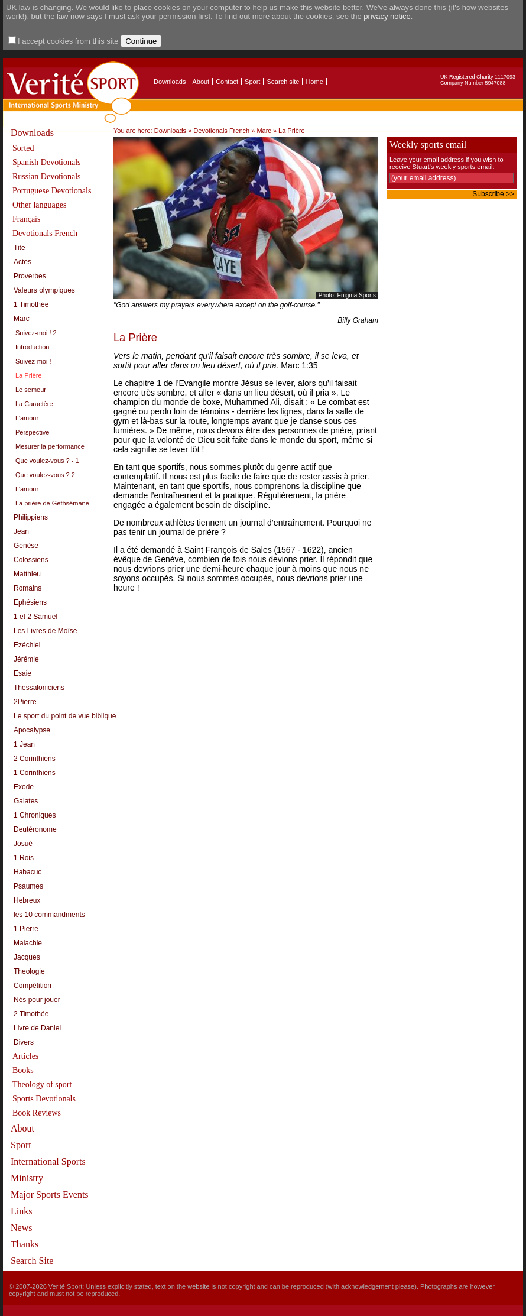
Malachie (28, 943)
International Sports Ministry (48, 1169)
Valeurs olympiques (44, 290)
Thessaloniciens (39, 687)
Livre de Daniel (37, 1028)
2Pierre (25, 702)
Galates (26, 801)
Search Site (32, 1261)
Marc (22, 319)
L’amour (26, 418)
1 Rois (24, 858)
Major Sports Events (50, 1194)
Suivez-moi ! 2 (36, 332)
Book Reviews (36, 1112)
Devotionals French (44, 233)
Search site (283, 81)
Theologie (29, 971)
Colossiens (31, 560)
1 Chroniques (35, 815)
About (200, 81)
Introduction (32, 347)
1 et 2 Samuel (35, 616)
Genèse (26, 546)
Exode (24, 787)
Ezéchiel (27, 645)
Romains (27, 588)
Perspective (32, 432)
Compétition (32, 985)
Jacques (27, 957)
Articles (25, 1056)
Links (21, 1211)
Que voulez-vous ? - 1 (47, 460)
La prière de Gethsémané (52, 503)
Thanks (24, 1244)
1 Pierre (26, 929)
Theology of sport (42, 1084)
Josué (23, 843)
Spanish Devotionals (46, 162)
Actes (22, 262)
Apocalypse (32, 730)
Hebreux (27, 900)
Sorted (23, 148)
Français (26, 219)
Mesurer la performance (50, 446)
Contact (227, 81)
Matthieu (27, 574)
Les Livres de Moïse (45, 631)
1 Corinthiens (35, 773)
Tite (19, 248)
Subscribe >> (493, 194)
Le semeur (30, 389)
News (21, 1228)
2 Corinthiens (35, 758)
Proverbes (30, 276)
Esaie (22, 673)
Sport (252, 81)
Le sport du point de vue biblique (65, 716)
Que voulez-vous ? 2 (45, 474)
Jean (21, 531)
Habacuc (27, 872)
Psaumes (28, 886)
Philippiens (31, 517)
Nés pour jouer (37, 1000)
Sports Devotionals (44, 1098)
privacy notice (386, 16)
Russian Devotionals (46, 176)
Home (314, 81)
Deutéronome (35, 829)
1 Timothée (31, 304)
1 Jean (24, 744)
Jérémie (26, 659)
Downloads (170, 81)
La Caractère (34, 403)
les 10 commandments (49, 914)
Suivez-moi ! (33, 361)
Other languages (39, 204)
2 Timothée (31, 1014)
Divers (24, 1042)
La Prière (28, 375)
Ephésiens (30, 602)
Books (23, 1070)
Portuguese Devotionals (51, 190)
